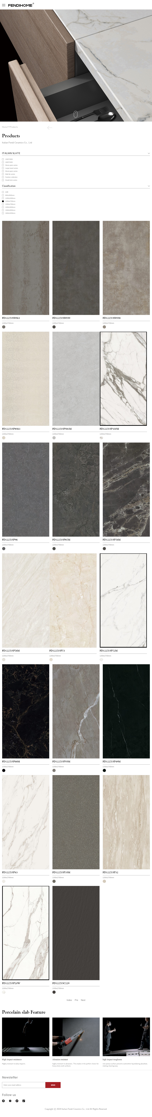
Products (14, 127)
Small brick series (11, 180)
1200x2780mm (10, 204)
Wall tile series (10, 174)
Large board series (11, 168)
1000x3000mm (10, 207)
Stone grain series (11, 165)
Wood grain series (11, 171)
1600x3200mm (10, 213)
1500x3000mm (10, 210)
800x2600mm (10, 195)
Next (83, 1000)
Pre (76, 1000)
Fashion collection (11, 177)
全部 (6, 192)
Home (4, 127)
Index (69, 1000)
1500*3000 (9, 159)
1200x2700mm (10, 201)
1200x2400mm (10, 198)
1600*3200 (9, 162)
